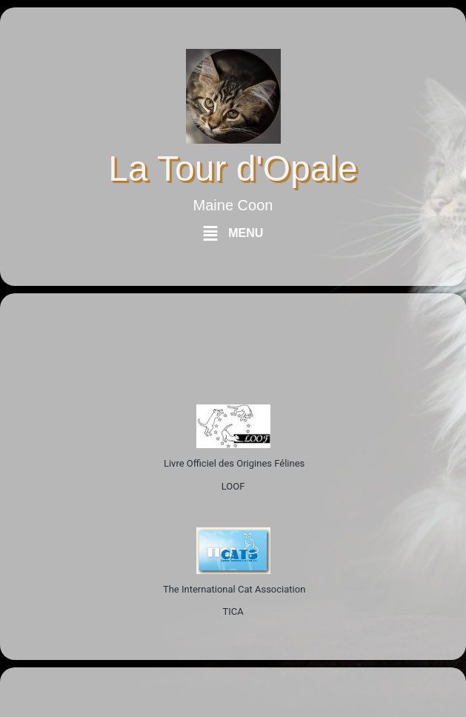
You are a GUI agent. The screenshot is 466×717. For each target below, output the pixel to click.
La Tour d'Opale (233, 168)
